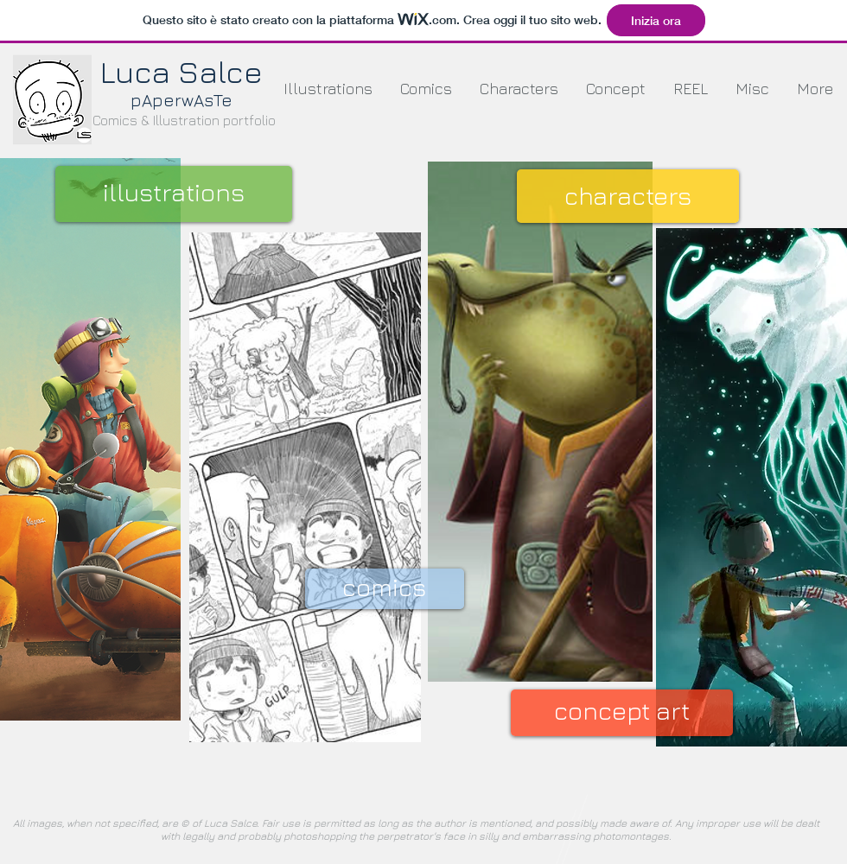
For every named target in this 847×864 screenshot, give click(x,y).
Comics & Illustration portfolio (184, 120)
